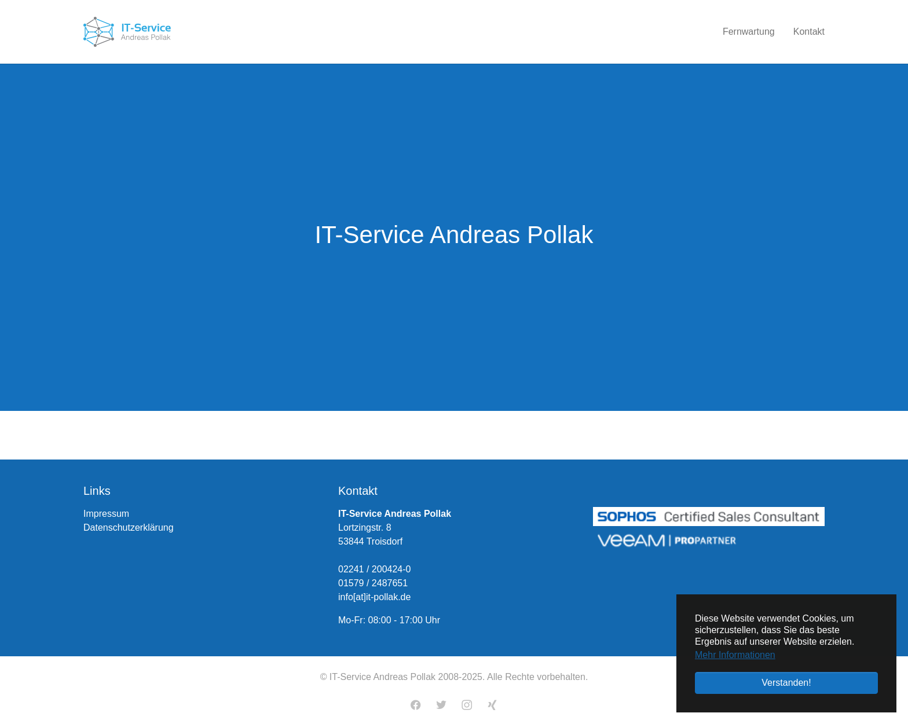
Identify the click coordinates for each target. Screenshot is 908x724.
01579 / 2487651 (373, 583)
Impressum (106, 514)
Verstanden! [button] (786, 683)
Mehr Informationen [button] (735, 655)
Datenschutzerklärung (128, 527)
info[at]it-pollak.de (374, 597)
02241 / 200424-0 (374, 569)
